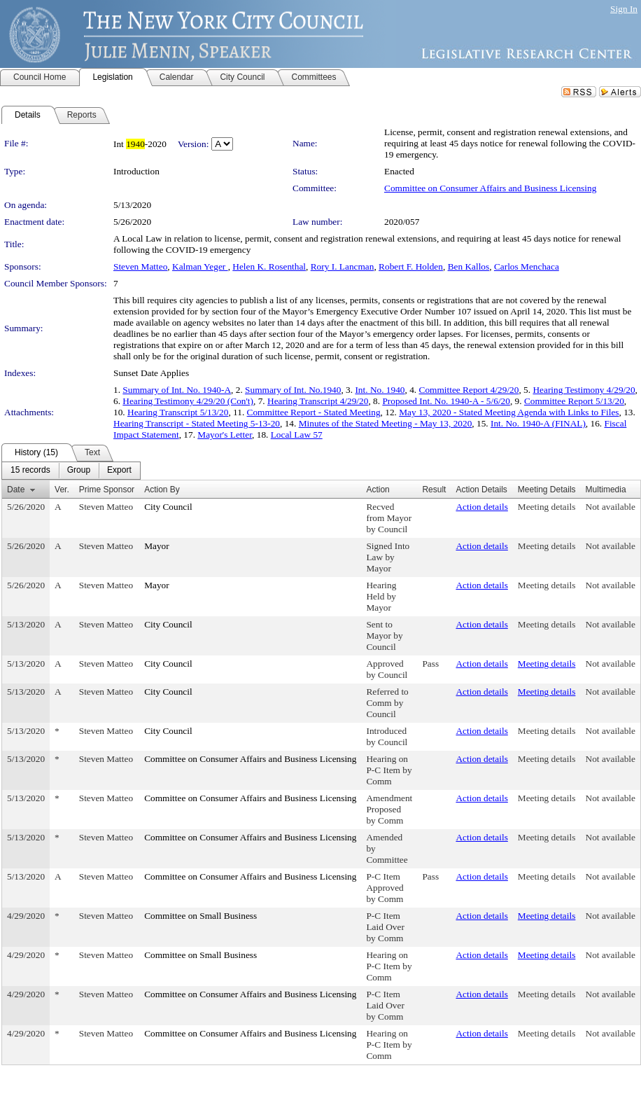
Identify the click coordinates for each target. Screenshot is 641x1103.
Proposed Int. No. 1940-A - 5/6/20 (446, 401)
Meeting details (547, 506)
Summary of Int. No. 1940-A (176, 389)
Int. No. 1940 (379, 389)
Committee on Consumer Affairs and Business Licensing (490, 188)
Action (377, 489)
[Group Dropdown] (79, 470)
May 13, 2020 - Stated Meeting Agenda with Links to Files (509, 412)
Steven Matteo (140, 266)
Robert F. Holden (411, 266)
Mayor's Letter (224, 434)
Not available (610, 506)
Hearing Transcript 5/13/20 (177, 412)
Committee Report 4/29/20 (469, 389)
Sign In (624, 9)
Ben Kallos (469, 266)
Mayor (156, 546)
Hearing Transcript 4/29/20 (317, 401)
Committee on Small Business (200, 915)
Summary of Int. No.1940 (293, 389)
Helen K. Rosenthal (269, 266)
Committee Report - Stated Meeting (314, 412)
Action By (162, 489)
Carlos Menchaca (526, 266)
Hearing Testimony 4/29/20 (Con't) (187, 401)
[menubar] (71, 471)
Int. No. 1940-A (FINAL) (538, 423)
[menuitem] (30, 470)
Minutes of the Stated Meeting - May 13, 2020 (385, 423)
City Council (168, 506)
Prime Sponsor (106, 489)
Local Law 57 (297, 434)
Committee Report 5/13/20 (574, 401)
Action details (481, 506)
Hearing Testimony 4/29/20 (584, 389)
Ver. (62, 489)
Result (434, 489)
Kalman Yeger (200, 266)
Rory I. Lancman (342, 266)
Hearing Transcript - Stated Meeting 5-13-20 (196, 423)
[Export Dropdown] (119, 470)
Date (15, 489)
